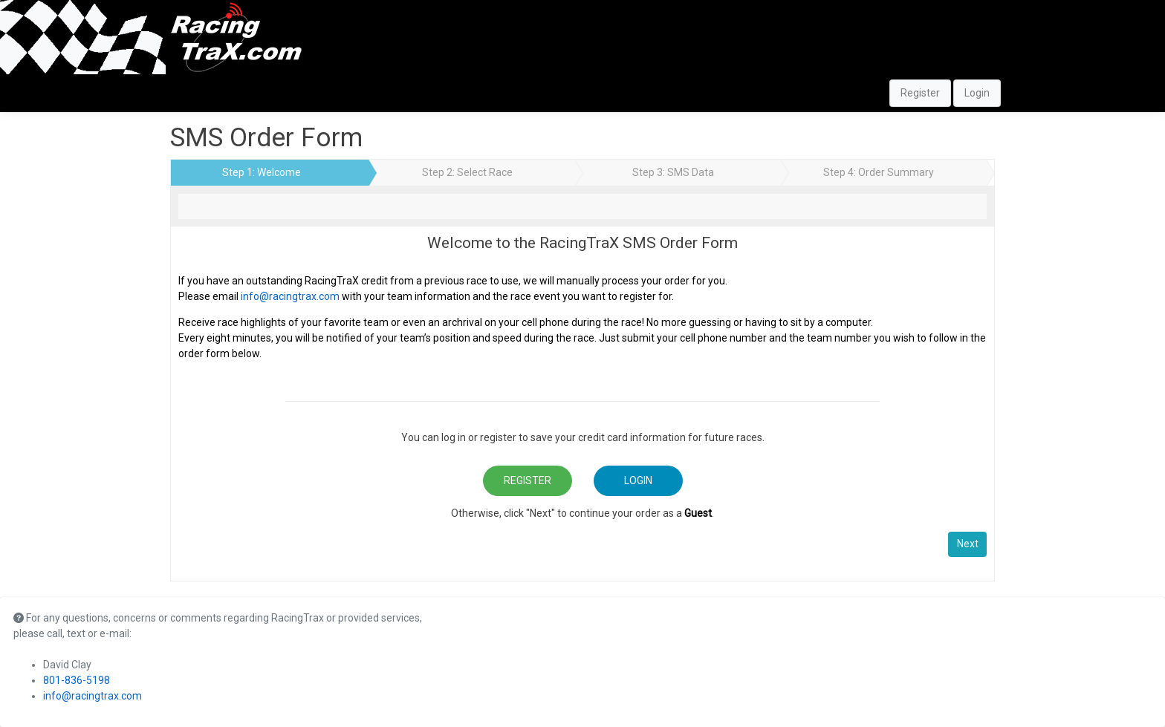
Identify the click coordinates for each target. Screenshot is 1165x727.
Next (968, 544)
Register (920, 93)
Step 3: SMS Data (673, 172)
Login (977, 93)
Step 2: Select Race (467, 172)
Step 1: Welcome (261, 172)
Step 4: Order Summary (878, 172)
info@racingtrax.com (290, 296)
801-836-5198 (76, 680)
